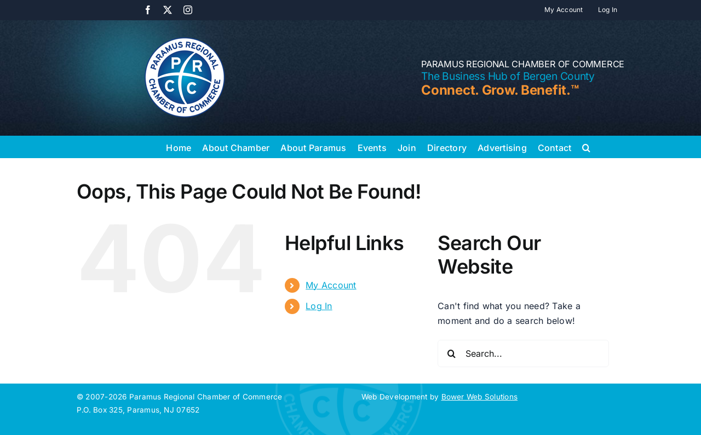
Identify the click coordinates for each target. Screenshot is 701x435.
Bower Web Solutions (479, 396)
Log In (319, 305)
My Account (331, 285)
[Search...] (523, 353)
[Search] (451, 353)
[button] (586, 147)
